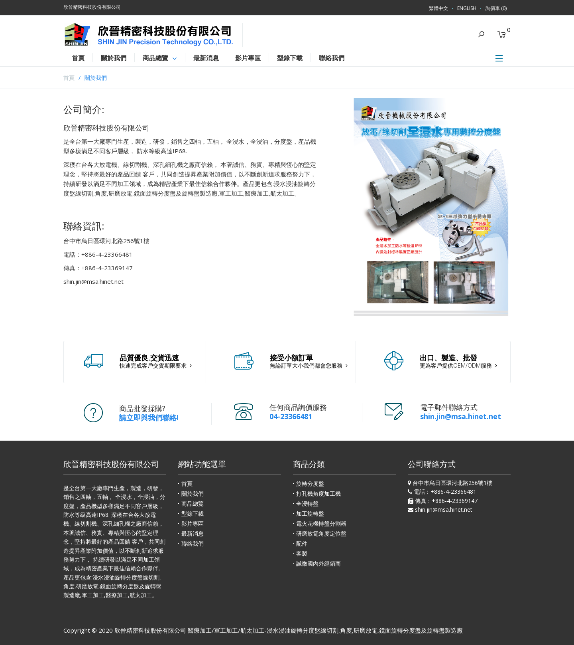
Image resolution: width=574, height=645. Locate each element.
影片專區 (192, 523)
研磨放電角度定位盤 (321, 533)
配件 (301, 543)
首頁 (69, 77)
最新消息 (192, 533)
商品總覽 (192, 503)
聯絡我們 (192, 543)
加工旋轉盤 (310, 513)
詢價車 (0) (496, 8)
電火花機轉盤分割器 (321, 523)
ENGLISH (466, 8)
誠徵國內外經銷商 (318, 563)
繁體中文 (438, 8)
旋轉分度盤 (310, 483)
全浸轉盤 (307, 503)
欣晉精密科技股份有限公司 (150, 630)
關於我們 (96, 77)
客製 (301, 553)
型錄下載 (192, 513)
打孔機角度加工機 (318, 493)
